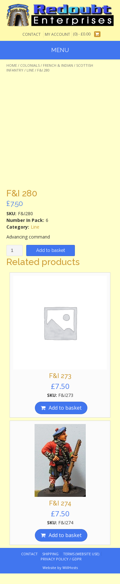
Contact (31, 34)
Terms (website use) (81, 554)
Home (11, 65)
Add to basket (50, 250)
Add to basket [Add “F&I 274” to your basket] (65, 535)
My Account (57, 34)
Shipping (50, 554)
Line (30, 70)
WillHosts (70, 567)
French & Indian (58, 65)
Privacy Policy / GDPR (61, 559)
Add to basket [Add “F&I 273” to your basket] (65, 407)
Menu (60, 50)
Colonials (30, 65)
